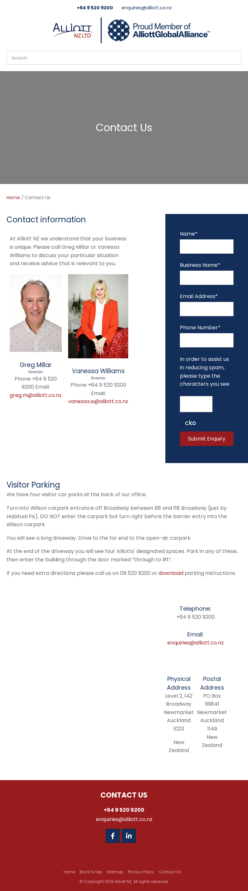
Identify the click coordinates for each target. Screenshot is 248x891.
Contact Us (170, 872)
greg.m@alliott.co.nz (36, 395)
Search (234, 58)
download (171, 573)
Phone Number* (200, 327)
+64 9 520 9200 (95, 8)
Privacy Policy (141, 872)
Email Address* (199, 296)
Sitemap (115, 872)
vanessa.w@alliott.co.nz (98, 401)
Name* (189, 233)
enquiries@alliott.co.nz (146, 8)
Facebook (113, 836)
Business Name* (200, 265)
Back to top (91, 872)
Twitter (145, 836)
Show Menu (10, 29)
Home (13, 197)
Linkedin (129, 836)
